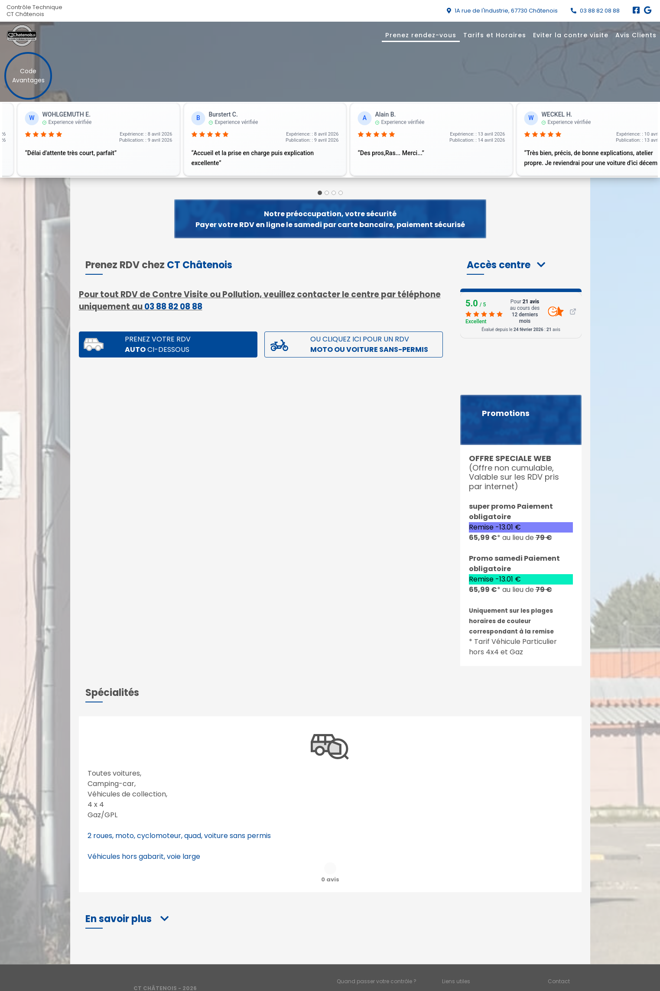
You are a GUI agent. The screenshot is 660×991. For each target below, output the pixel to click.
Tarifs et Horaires (494, 35)
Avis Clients (636, 35)
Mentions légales (359, 974)
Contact (559, 959)
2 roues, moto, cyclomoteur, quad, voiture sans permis (179, 836)
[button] (506, 265)
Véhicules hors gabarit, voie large (144, 856)
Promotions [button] (506, 413)
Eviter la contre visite (570, 35)
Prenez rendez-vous (420, 35)
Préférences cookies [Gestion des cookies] (573, 974)
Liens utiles (456, 959)
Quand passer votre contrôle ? (376, 959)
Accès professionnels (470, 974)
